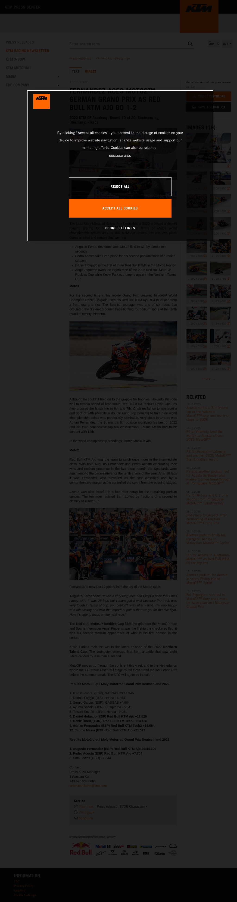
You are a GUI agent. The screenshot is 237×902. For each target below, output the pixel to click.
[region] (120, 165)
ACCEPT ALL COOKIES (120, 208)
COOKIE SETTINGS (120, 228)
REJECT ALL (120, 186)
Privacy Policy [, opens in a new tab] (116, 155)
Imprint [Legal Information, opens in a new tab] (127, 155)
